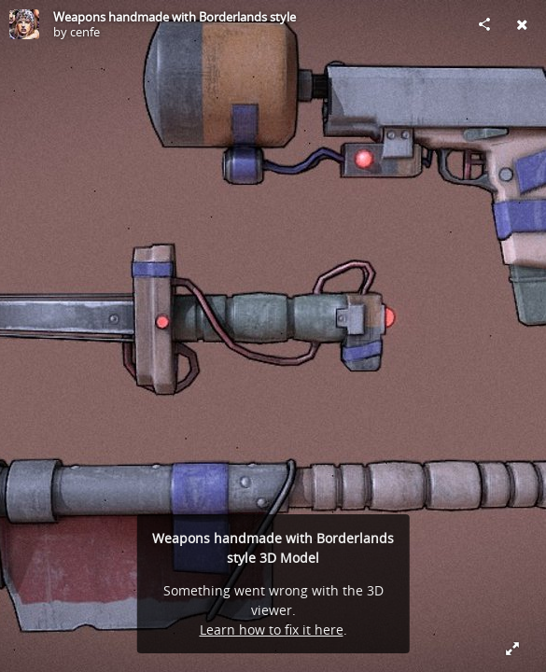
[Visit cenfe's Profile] (24, 24)
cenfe (85, 31)
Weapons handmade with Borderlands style (174, 16)
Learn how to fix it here (271, 629)
